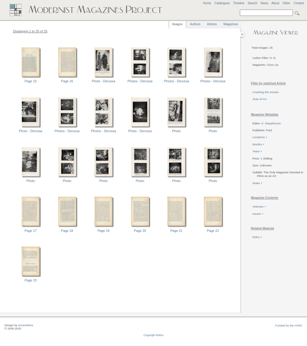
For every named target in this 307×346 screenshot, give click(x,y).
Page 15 (31, 81)
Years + (257, 151)
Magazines (230, 24)
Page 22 (213, 230)
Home (207, 3)
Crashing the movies (265, 92)
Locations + (259, 137)
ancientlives (25, 325)
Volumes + (259, 206)
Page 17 (31, 230)
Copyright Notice (154, 335)
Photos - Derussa (139, 81)
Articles (212, 24)
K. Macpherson (271, 123)
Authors (195, 24)
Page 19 (103, 230)
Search (252, 3)
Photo (176, 131)
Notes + (257, 183)
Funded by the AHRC (289, 325)
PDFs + (257, 237)
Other (286, 3)
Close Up (272, 64)
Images (177, 24)
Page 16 (67, 81)
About (275, 3)
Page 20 (140, 230)
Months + (258, 144)
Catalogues (222, 3)
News (264, 3)
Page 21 (176, 230)
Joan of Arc (259, 99)
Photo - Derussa (103, 81)
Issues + (257, 213)
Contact (299, 3)
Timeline (238, 3)
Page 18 (67, 230)
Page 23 (31, 280)
